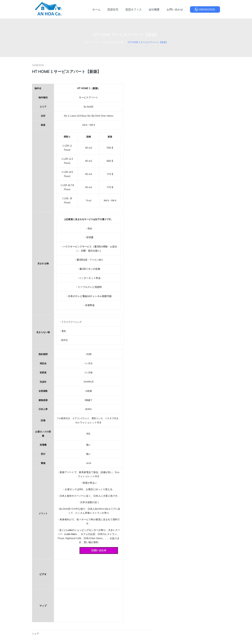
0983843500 (207, 9)
